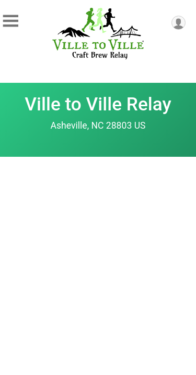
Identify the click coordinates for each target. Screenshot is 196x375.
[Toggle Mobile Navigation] (10, 21)
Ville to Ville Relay (98, 104)
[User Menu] (178, 23)
